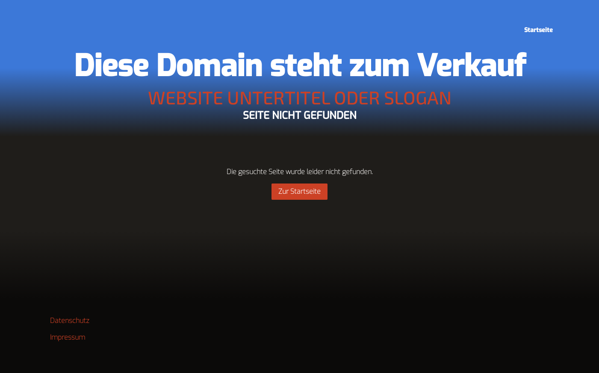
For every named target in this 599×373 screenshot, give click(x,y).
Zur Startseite (299, 191)
